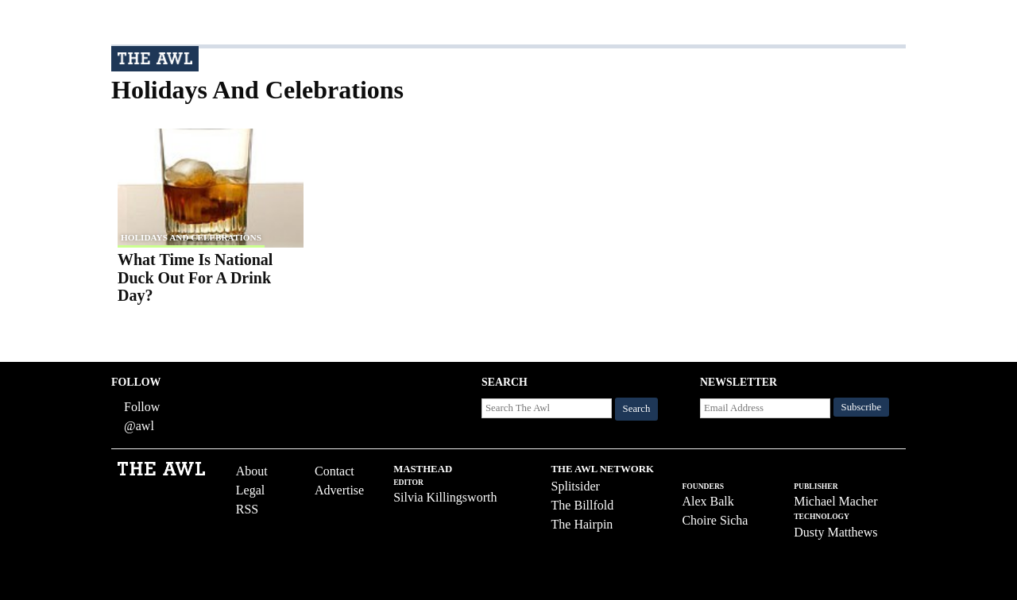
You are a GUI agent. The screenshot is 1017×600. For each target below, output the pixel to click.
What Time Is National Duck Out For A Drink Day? (195, 277)
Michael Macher (835, 501)
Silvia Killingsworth (445, 497)
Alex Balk (707, 501)
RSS (247, 509)
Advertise (339, 490)
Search (637, 408)
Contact (334, 471)
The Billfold (582, 505)
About (252, 471)
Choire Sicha (715, 520)
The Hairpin (582, 524)
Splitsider (575, 486)
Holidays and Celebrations (191, 237)
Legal (250, 490)
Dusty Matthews (835, 532)
